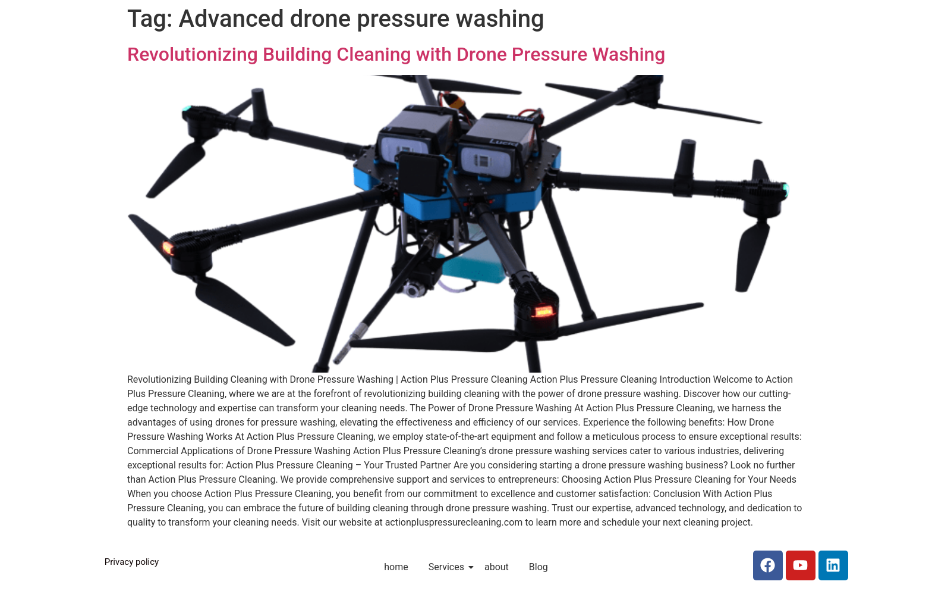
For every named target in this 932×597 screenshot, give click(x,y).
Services (448, 567)
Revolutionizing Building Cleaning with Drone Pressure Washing (396, 54)
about (496, 567)
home (396, 567)
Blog (538, 567)
